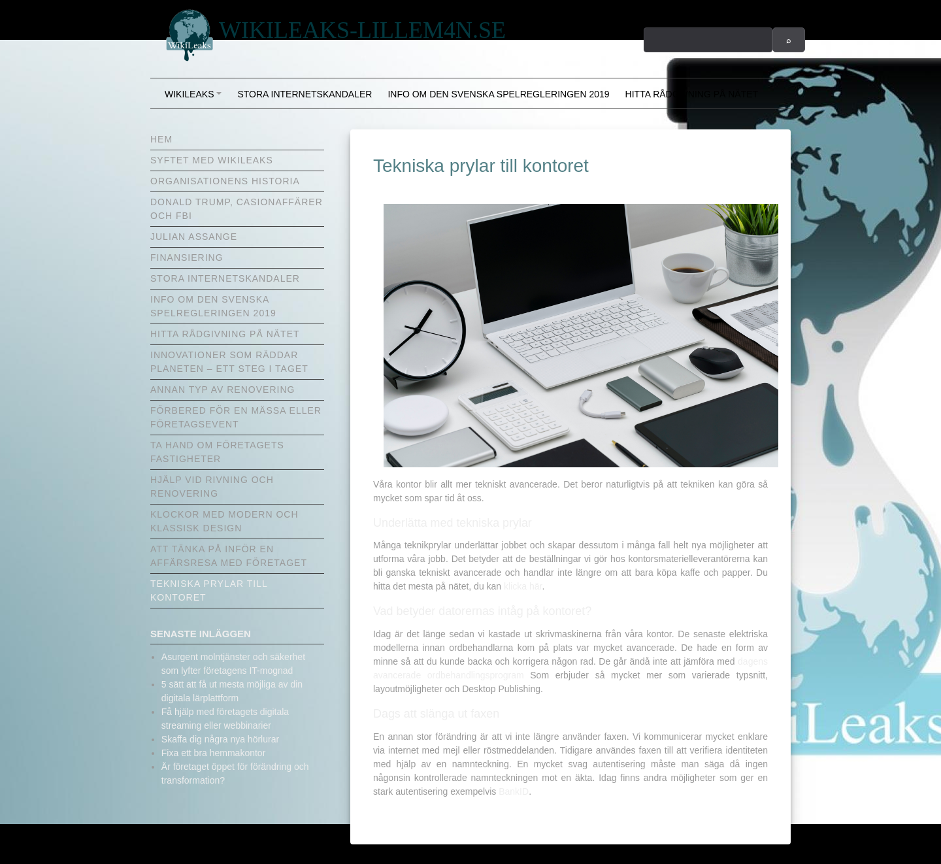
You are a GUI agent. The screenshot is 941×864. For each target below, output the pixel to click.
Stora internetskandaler (304, 94)
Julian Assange (193, 236)
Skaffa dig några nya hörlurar (220, 739)
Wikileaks (195, 98)
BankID (514, 791)
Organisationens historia (225, 181)
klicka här (523, 586)
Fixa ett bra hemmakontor (213, 753)
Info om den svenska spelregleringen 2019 (498, 94)
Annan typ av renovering (222, 389)
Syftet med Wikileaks (211, 160)
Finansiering (186, 257)
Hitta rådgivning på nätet (692, 94)
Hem (161, 139)
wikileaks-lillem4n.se (362, 30)
